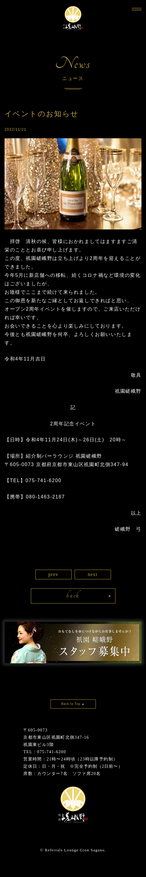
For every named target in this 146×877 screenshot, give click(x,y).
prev (53, 574)
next (93, 574)
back (73, 595)
